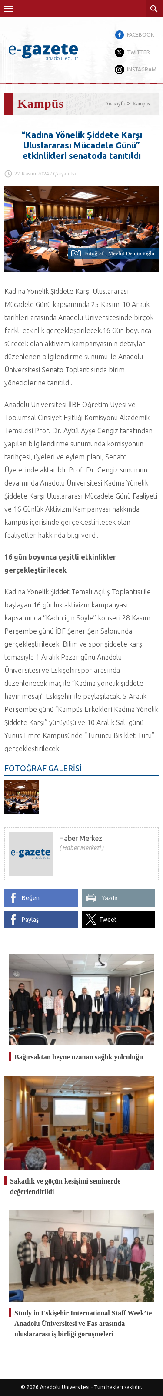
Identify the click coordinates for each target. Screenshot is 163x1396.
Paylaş (30, 919)
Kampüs (141, 104)
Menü (8, 8)
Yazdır (110, 898)
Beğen (31, 897)
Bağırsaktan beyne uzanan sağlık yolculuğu (78, 1057)
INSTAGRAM (141, 69)
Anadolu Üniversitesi (65, 1387)
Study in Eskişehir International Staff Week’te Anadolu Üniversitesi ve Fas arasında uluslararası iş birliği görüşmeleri (83, 1323)
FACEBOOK (140, 34)
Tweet (107, 919)
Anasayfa (115, 104)
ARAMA (154, 8)
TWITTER (138, 52)
